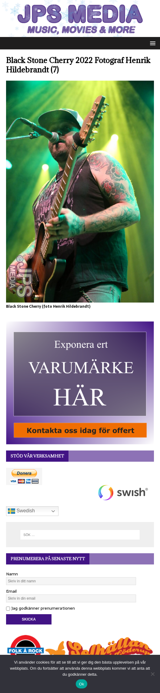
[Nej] (152, 674)
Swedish (21, 511)
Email (11, 591)
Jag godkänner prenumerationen (40, 608)
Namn (12, 574)
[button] (151, 42)
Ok (81, 684)
